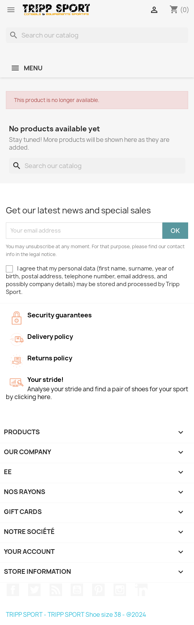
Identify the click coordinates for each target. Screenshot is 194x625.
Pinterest (98, 590)
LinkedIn (141, 590)
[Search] (97, 35)
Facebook (13, 590)
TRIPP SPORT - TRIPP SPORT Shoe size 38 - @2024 (76, 615)
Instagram (120, 590)
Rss (56, 590)
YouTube (77, 590)
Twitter (34, 590)
